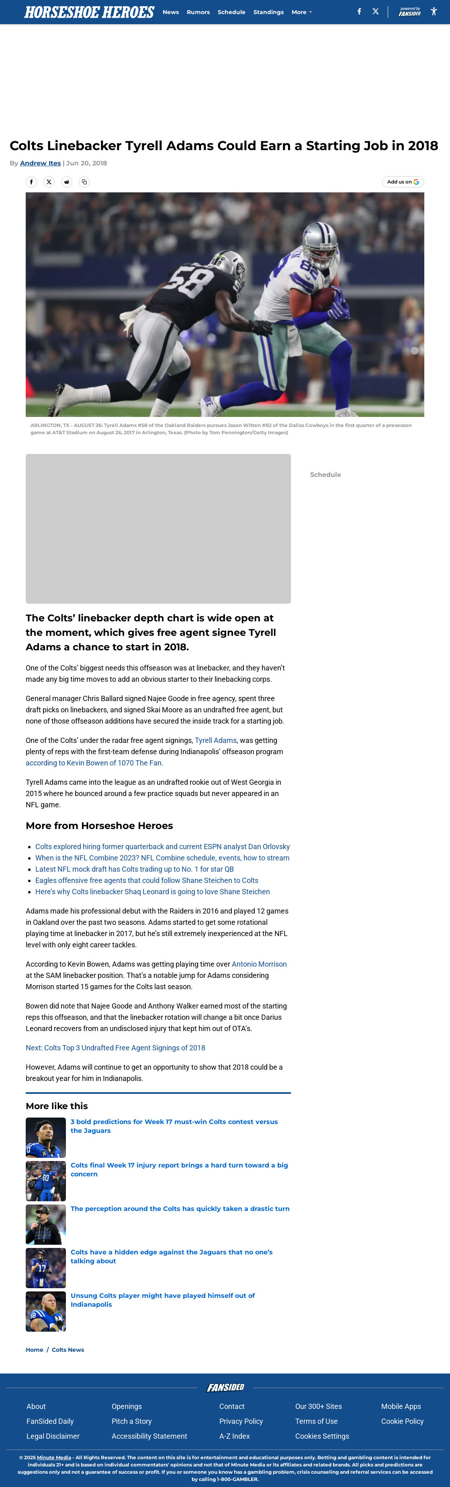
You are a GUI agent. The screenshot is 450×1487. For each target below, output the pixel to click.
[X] (375, 11)
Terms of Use (316, 1421)
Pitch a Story (132, 1421)
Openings (127, 1406)
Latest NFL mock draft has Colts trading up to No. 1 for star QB (134, 869)
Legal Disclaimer (53, 1436)
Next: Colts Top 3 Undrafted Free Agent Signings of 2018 (115, 1048)
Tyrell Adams (216, 740)
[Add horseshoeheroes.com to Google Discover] (403, 182)
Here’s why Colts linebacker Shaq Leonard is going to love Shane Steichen (152, 891)
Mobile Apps (401, 1406)
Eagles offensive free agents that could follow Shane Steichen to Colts (146, 880)
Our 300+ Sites (318, 1406)
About (36, 1406)
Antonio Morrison (259, 964)
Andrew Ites (40, 163)
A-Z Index (234, 1436)
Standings (269, 12)
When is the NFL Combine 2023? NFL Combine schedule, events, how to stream (162, 858)
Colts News (68, 1349)
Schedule (231, 12)
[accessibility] (434, 11)
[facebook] (359, 11)
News (171, 12)
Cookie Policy (402, 1421)
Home (34, 1349)
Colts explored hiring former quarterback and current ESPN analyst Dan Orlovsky (162, 846)
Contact (232, 1406)
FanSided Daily (50, 1421)
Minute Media (54, 1457)
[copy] (84, 182)
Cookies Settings (322, 1436)
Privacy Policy (241, 1421)
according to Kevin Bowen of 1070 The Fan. (95, 763)
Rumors (198, 12)
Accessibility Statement (149, 1436)
